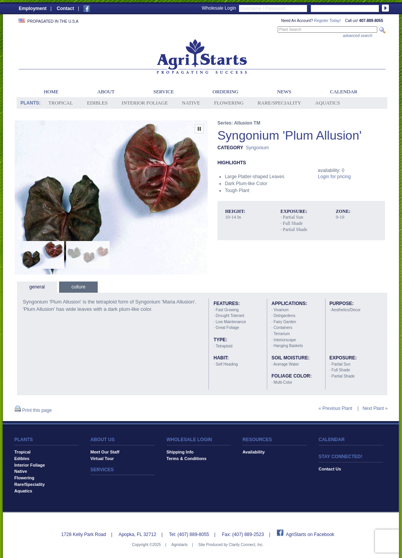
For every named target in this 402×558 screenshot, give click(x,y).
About (106, 91)
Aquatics (327, 103)
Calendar (344, 91)
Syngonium (257, 147)
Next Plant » (375, 408)
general (37, 287)
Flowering (229, 103)
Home (51, 91)
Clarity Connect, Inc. (246, 545)
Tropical (60, 103)
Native (191, 103)
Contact (65, 8)
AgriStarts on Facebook (310, 534)
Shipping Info (179, 452)
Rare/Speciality (279, 103)
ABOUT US (102, 439)
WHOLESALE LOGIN (189, 439)
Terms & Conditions (186, 458)
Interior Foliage (145, 103)
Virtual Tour (102, 458)
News (284, 91)
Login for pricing (334, 176)
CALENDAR (331, 439)
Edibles (97, 103)
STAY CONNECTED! (340, 456)
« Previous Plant (335, 408)
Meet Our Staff (104, 452)
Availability (254, 452)
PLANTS (23, 439)
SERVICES (102, 469)
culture (78, 287)
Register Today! (327, 21)
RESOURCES (257, 439)
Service (163, 91)
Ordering (225, 91)
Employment (33, 8)
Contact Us (330, 469)
